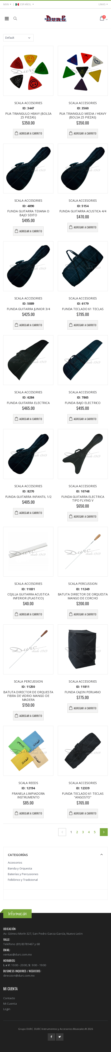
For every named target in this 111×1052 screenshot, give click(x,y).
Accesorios (15, 862)
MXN (6, 4)
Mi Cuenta (10, 1003)
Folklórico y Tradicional (23, 880)
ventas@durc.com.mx (17, 954)
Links (102, 4)
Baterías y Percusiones (23, 874)
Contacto (9, 998)
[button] (15, 18)
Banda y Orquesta (20, 868)
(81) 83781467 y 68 (28, 944)
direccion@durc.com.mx (19, 975)
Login (6, 1009)
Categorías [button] (18, 855)
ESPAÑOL (23, 4)
